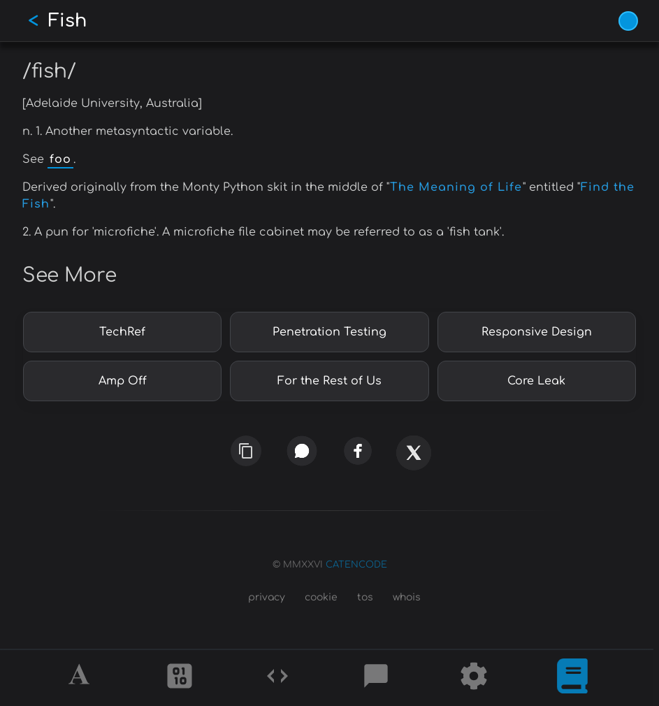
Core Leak (536, 381)
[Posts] (376, 678)
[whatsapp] (301, 451)
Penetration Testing (329, 332)
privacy (266, 597)
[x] (413, 457)
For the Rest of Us (329, 381)
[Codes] (277, 678)
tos (365, 597)
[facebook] (357, 451)
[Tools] (474, 678)
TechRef (122, 332)
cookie (321, 597)
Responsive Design (536, 332)
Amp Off (123, 381)
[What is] (572, 678)
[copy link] (246, 450)
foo (60, 159)
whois (407, 597)
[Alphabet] (81, 678)
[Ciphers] (180, 678)
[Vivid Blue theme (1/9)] (628, 21)
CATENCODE (356, 565)
